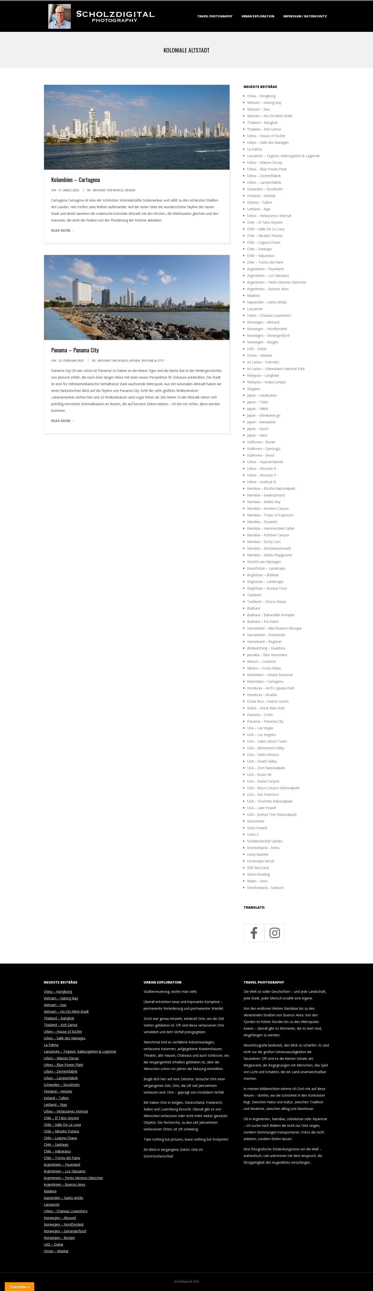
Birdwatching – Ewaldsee (266, 648)
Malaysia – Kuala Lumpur (266, 382)
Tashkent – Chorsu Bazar (266, 601)
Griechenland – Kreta (263, 847)
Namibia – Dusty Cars (264, 541)
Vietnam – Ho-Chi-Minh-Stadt (269, 116)
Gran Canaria (257, 827)
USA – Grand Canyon (263, 781)
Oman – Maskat (259, 355)
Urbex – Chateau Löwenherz (269, 315)
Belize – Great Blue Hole (266, 708)
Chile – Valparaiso (260, 255)
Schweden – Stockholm (265, 189)
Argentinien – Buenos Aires (268, 289)
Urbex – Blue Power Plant (267, 169)
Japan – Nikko (257, 408)
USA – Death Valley (262, 761)
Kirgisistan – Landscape (265, 581)
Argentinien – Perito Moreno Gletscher (276, 282)
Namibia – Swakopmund (266, 495)
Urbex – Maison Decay (264, 162)
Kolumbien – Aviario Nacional (269, 674)
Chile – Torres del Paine (265, 262)
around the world (108, 190)
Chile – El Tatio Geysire (264, 222)
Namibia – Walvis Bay (263, 501)
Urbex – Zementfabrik (264, 175)
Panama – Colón (260, 714)
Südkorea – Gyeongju (263, 448)
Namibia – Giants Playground (269, 555)
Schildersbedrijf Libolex (264, 841)
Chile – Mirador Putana (264, 235)
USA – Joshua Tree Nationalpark (272, 814)
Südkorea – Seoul (260, 455)
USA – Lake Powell (261, 808)
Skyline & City (153, 361)
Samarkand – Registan (264, 641)
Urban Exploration (257, 16)
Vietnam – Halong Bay (264, 102)
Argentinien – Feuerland (265, 269)
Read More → (63, 230)
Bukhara (253, 608)
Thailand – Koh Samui (264, 129)
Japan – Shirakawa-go (263, 415)
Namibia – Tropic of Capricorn (270, 515)
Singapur (253, 388)
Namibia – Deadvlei (262, 521)
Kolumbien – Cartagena (75, 179)
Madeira (253, 295)
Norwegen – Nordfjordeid (267, 328)
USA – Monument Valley (265, 748)
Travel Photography (214, 16)
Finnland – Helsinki (261, 195)
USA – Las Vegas (260, 728)
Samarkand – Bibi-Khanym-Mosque (274, 628)
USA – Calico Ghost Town (267, 741)
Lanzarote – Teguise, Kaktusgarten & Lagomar (283, 156)
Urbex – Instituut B (261, 482)
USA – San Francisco (263, 794)
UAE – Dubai (256, 348)
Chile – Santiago (259, 249)
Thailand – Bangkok (262, 122)
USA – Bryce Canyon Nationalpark (273, 788)
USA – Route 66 (259, 774)
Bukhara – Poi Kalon (263, 621)
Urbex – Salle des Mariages (268, 142)
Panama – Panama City (75, 350)
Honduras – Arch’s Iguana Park (270, 688)
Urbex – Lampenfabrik (264, 182)
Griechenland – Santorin (265, 887)
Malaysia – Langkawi (263, 375)
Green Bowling (258, 874)
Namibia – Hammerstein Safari (270, 528)
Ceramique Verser (261, 861)
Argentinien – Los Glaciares (268, 275)
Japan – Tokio (257, 402)
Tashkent (254, 595)
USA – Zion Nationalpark (266, 768)
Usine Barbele (258, 854)
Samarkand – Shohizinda (266, 635)
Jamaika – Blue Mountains (267, 655)
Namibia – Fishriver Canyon (268, 535)
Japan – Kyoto (258, 428)
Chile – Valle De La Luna (265, 229)
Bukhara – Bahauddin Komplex (271, 615)
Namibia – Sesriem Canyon (268, 508)
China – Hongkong (261, 96)
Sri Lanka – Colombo (263, 362)
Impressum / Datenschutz (305, 16)
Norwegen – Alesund (263, 322)
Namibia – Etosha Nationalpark (271, 488)
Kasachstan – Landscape (266, 568)
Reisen (130, 190)
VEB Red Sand (258, 867)
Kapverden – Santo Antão (267, 302)
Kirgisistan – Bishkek (263, 575)
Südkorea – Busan (261, 442)
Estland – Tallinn (259, 202)
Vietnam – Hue (258, 109)
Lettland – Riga (258, 209)
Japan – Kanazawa (261, 422)
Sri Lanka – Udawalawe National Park (276, 368)
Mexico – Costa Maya (264, 668)
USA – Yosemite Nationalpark (270, 801)
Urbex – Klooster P (261, 475)
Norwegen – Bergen (262, 342)
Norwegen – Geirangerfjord (268, 335)
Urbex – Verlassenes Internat (269, 215)
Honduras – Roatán (262, 694)
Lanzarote (255, 309)
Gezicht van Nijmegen (264, 561)
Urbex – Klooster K (261, 468)
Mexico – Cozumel (261, 661)
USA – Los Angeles (261, 734)
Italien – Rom (257, 881)
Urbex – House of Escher (266, 136)
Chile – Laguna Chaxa (263, 242)
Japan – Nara (257, 435)
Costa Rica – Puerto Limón (268, 701)
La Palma (254, 149)
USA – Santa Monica (263, 754)
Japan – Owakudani (262, 395)
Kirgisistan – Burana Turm (267, 588)
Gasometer (256, 821)
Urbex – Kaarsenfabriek (265, 462)
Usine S (253, 834)
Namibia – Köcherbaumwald (269, 548)
